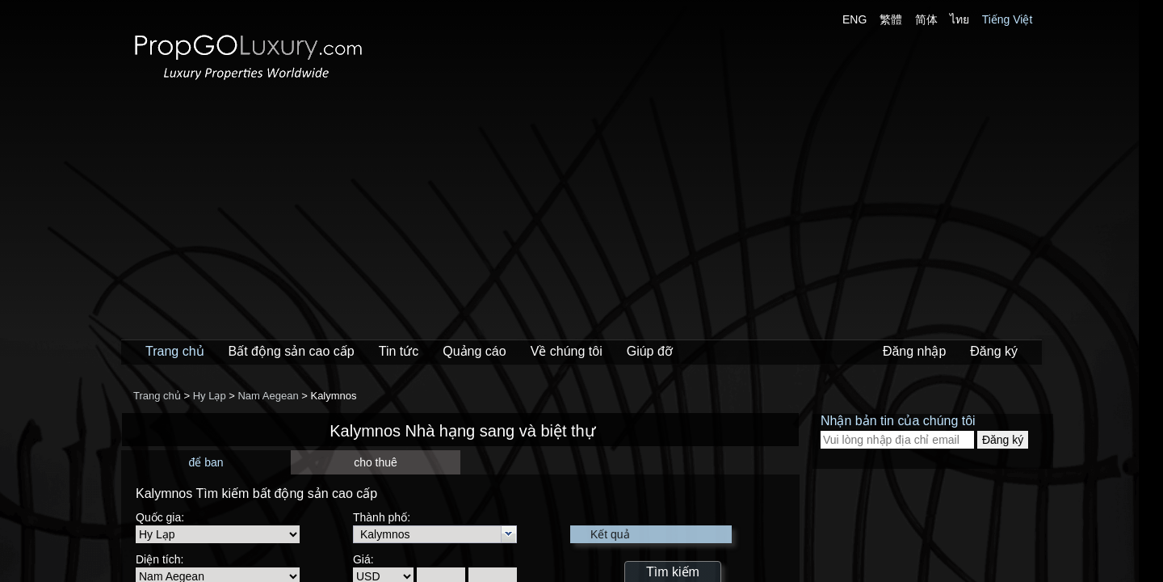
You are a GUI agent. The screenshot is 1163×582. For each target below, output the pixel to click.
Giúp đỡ (650, 351)
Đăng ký (994, 351)
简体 (926, 19)
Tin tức (399, 351)
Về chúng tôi (566, 351)
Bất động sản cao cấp (292, 351)
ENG (854, 19)
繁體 (891, 19)
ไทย (959, 19)
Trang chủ (174, 351)
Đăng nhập (914, 351)
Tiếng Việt (1007, 19)
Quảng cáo (474, 351)
